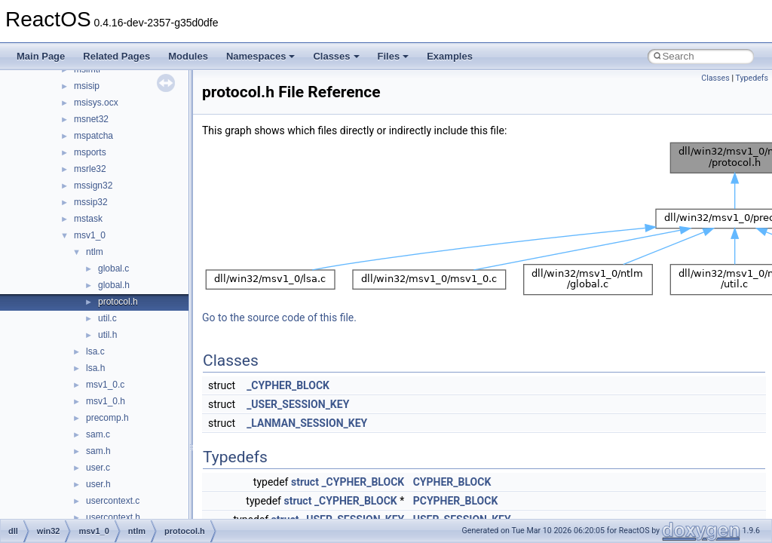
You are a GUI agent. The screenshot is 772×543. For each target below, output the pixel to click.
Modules (188, 56)
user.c (98, 467)
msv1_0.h (105, 401)
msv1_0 (90, 235)
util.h (107, 335)
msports (90, 152)
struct (305, 482)
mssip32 (91, 202)
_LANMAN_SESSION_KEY (307, 423)
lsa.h (95, 368)
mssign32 (93, 185)
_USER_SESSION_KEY (298, 404)
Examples (450, 56)
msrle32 (90, 169)
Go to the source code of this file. (279, 317)
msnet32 (91, 119)
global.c (113, 268)
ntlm (94, 252)
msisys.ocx (96, 102)
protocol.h (118, 301)
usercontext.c (112, 500)
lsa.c (95, 351)
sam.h (98, 451)
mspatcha (93, 135)
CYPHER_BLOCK (452, 482)
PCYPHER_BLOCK (455, 501)
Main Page (41, 56)
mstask (88, 218)
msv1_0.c (105, 384)
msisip (87, 86)
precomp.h (107, 418)
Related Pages (116, 56)
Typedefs (751, 78)
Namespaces (261, 56)
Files (393, 56)
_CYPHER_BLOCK (288, 385)
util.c (107, 318)
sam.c (98, 434)
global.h (114, 285)
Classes (336, 56)
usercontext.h (113, 517)
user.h (98, 484)
